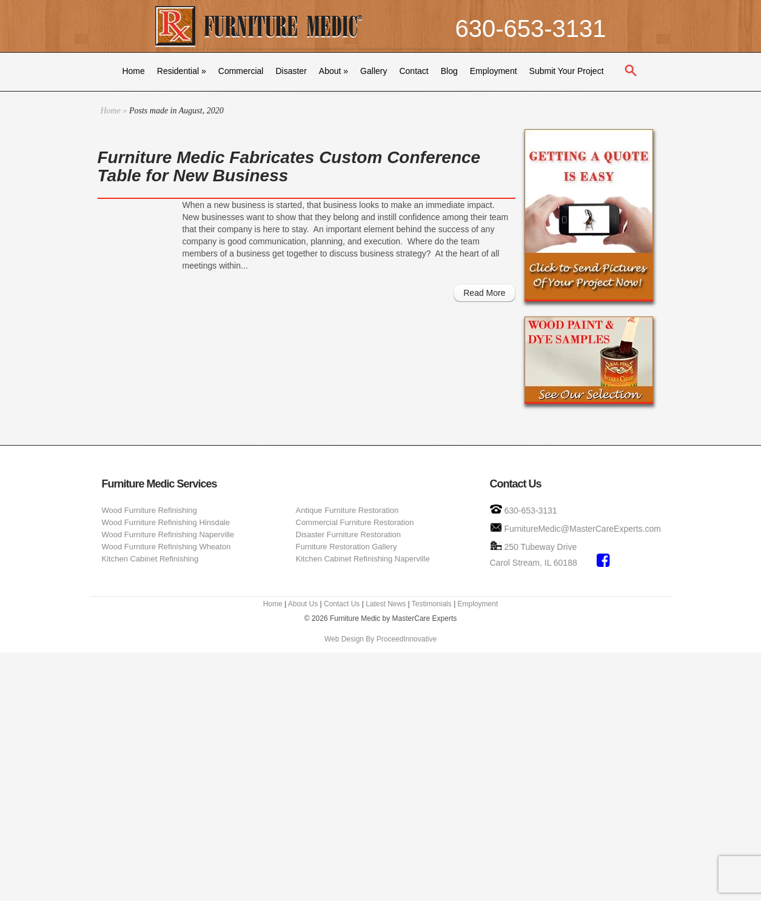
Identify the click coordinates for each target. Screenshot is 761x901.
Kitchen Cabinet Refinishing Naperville (363, 558)
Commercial (241, 71)
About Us (303, 604)
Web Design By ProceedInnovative (380, 639)
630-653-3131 (530, 28)
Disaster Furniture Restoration (348, 534)
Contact (413, 71)
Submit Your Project (566, 71)
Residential (181, 71)
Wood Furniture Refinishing (149, 510)
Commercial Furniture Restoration (355, 522)
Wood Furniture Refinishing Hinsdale (166, 522)
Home (133, 71)
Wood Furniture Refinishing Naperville (168, 534)
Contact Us (342, 604)
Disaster (290, 71)
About (333, 71)
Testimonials (432, 604)
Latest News (386, 604)
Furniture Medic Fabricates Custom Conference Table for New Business (289, 166)
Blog (449, 71)
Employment (493, 71)
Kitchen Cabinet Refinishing (150, 558)
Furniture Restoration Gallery (346, 546)
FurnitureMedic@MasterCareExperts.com (582, 529)
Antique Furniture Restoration (347, 510)
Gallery (373, 71)
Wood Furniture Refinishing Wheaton (166, 546)
